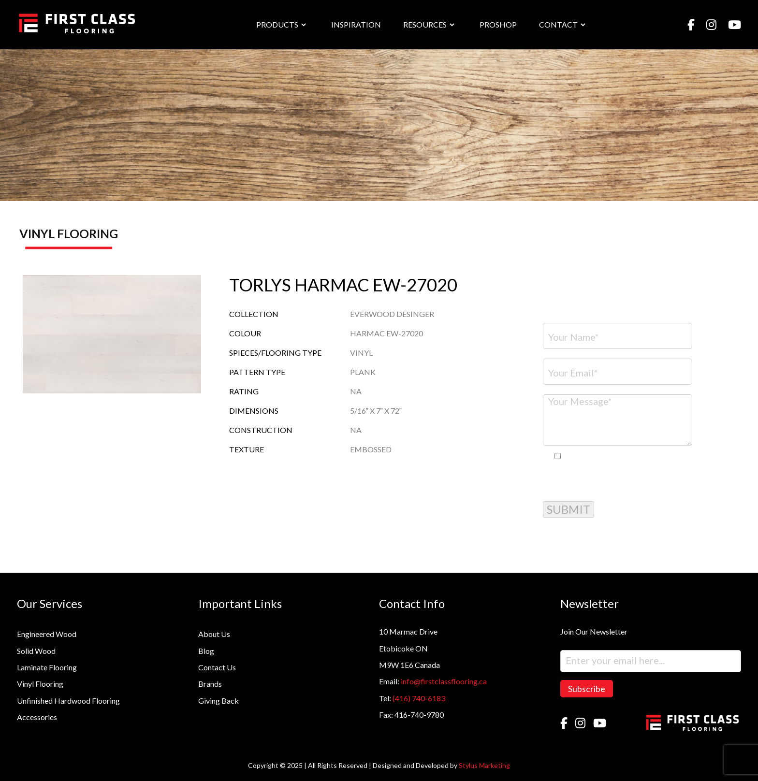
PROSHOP (498, 24)
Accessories (37, 717)
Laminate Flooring (47, 667)
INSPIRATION (356, 24)
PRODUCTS (277, 24)
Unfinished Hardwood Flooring (68, 700)
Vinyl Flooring (40, 683)
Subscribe (586, 688)
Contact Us (217, 667)
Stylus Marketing (484, 765)
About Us (214, 633)
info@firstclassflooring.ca (444, 681)
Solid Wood (36, 650)
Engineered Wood (46, 633)
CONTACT (558, 24)
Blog (206, 650)
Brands (210, 683)
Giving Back (218, 700)
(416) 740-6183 (419, 698)
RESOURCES (425, 24)
